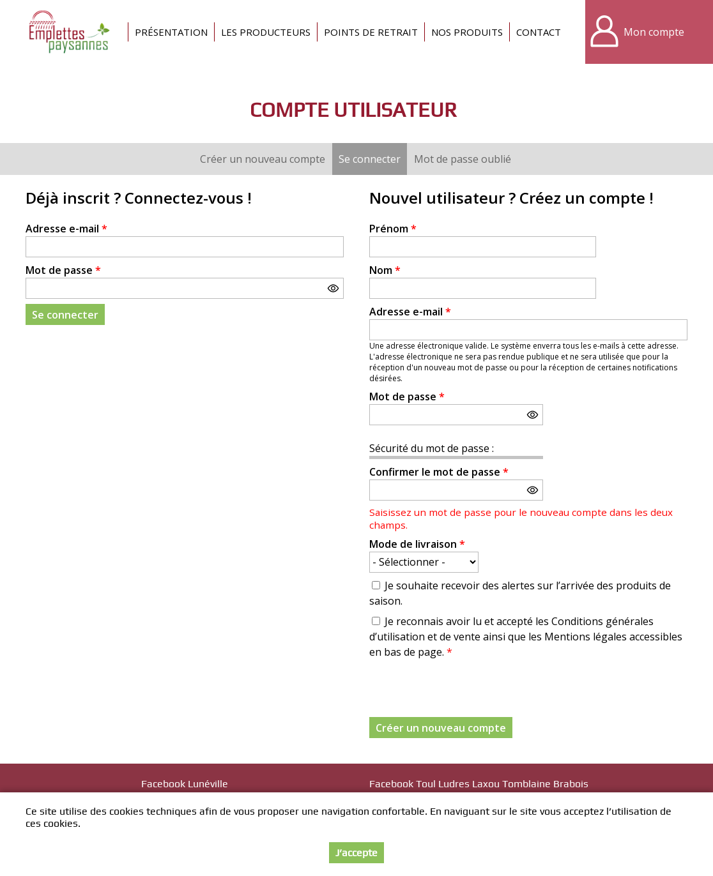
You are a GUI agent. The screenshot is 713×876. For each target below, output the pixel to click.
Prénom (393, 229)
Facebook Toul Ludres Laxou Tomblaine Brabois (478, 784)
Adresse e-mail (66, 229)
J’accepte (356, 853)
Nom (385, 270)
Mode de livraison (417, 544)
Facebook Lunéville (184, 784)
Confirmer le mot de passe (439, 472)
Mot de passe (63, 270)
